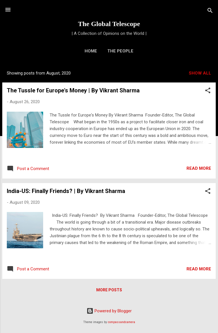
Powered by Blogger (109, 310)
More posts (109, 290)
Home (91, 51)
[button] (207, 91)
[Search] (210, 11)
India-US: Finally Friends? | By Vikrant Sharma (66, 191)
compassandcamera (121, 322)
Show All (200, 73)
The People (120, 51)
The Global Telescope (109, 23)
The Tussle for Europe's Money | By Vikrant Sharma (73, 90)
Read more (198, 168)
